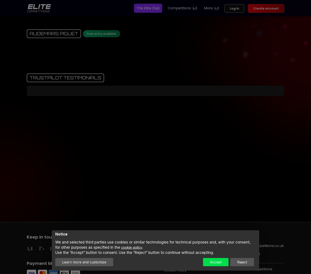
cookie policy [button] (131, 247)
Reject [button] (242, 262)
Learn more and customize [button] (84, 262)
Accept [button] (216, 262)
